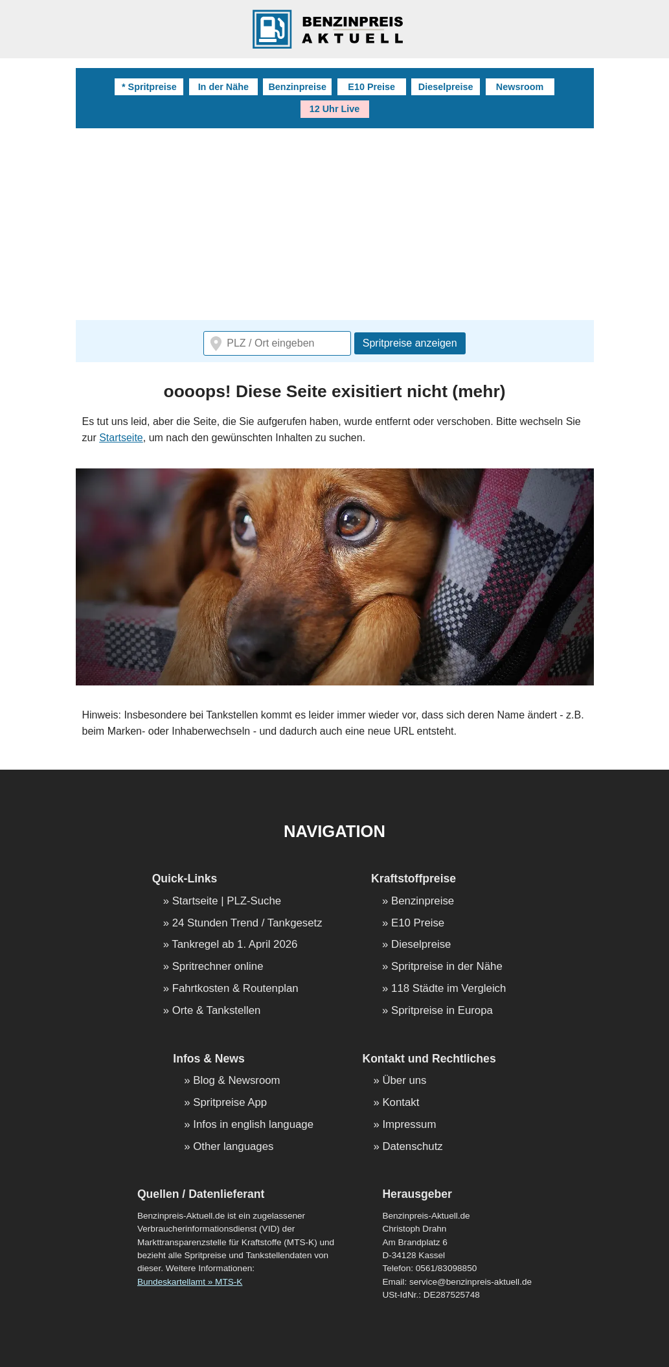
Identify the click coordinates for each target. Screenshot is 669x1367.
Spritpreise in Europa (442, 1011)
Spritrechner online (218, 966)
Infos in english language (253, 1125)
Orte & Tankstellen (216, 1011)
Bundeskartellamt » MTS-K (189, 1282)
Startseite (121, 437)
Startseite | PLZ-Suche (227, 901)
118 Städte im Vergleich (448, 988)
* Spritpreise (149, 87)
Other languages (233, 1147)
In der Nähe (223, 87)
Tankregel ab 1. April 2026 (234, 944)
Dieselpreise (445, 87)
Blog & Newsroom (236, 1080)
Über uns (404, 1080)
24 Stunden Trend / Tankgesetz (247, 923)
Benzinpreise (297, 87)
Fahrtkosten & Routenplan (235, 988)
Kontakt (400, 1103)
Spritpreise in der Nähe (447, 966)
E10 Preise (371, 87)
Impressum (409, 1125)
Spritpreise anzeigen (410, 343)
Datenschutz (412, 1147)
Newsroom (520, 87)
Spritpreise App (230, 1103)
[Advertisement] (335, 225)
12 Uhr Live (335, 109)
